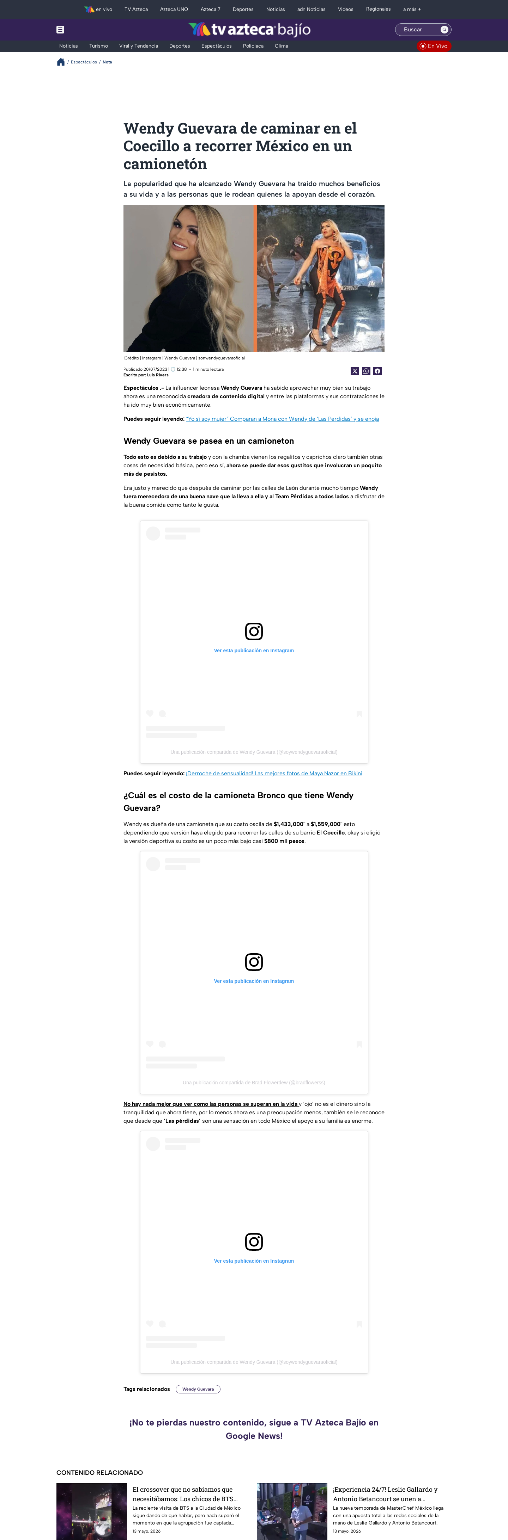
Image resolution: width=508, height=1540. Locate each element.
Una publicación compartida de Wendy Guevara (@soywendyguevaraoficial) (253, 752)
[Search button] (444, 29)
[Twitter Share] (355, 371)
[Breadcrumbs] (63, 61)
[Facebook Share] (377, 371)
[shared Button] (366, 371)
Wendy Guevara (198, 1389)
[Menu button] (84, 29)
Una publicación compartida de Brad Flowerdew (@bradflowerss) (254, 1082)
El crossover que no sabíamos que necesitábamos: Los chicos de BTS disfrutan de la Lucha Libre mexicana (188, 1494)
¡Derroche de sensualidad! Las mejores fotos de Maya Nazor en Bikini (274, 773)
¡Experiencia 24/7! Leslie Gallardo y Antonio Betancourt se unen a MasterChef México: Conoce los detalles (391, 1494)
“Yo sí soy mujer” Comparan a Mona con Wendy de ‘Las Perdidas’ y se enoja (282, 418)
